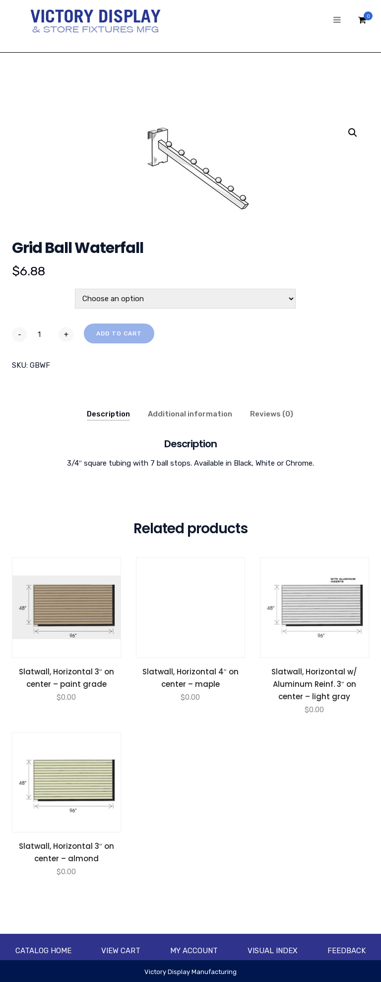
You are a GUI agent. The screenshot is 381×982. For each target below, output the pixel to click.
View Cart (120, 950)
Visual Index (273, 950)
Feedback (346, 950)
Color (23, 294)
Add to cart (119, 333)
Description (108, 413)
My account (194, 950)
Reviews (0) (271, 413)
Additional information (190, 413)
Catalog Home (43, 950)
